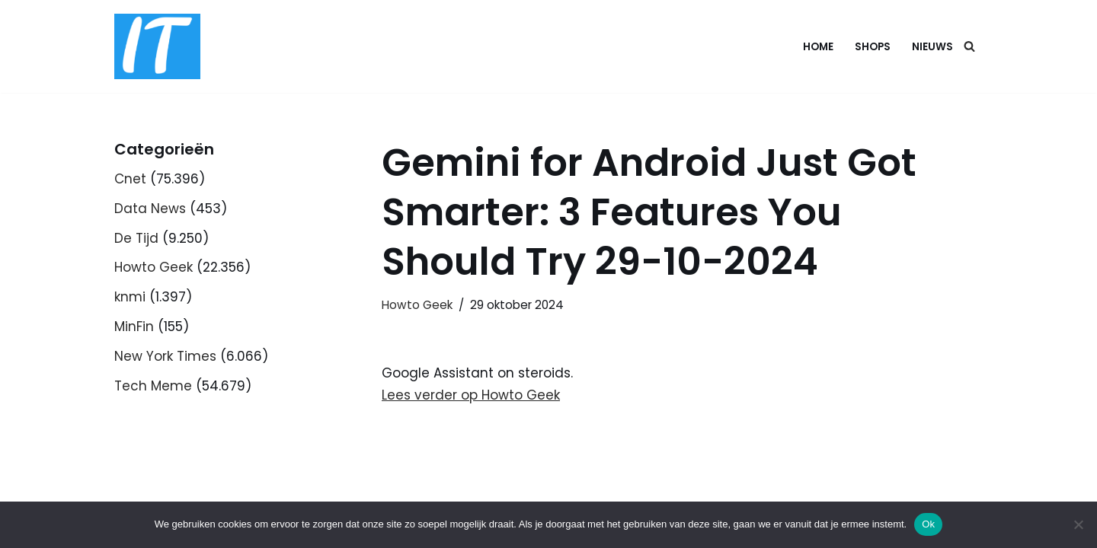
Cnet (130, 179)
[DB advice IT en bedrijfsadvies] (157, 46)
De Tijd (136, 238)
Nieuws (932, 47)
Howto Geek (153, 267)
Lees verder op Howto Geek (471, 395)
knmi (130, 297)
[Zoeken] (969, 46)
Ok (928, 524)
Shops (873, 47)
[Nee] (1078, 524)
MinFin (134, 326)
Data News (150, 208)
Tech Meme (153, 386)
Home (818, 47)
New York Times (165, 356)
